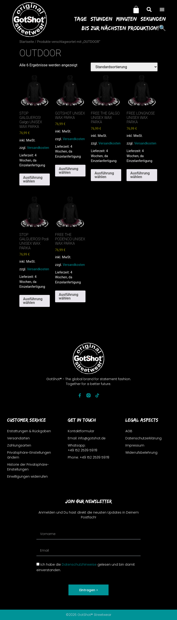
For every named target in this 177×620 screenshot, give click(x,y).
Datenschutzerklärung (143, 438)
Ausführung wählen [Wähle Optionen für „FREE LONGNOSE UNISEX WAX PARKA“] (140, 175)
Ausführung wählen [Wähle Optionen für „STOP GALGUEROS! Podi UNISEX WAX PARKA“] (32, 301)
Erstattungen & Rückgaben (29, 431)
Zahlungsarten (19, 445)
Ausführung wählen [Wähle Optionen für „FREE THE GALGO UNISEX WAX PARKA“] (104, 175)
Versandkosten (38, 148)
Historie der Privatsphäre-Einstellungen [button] (28, 467)
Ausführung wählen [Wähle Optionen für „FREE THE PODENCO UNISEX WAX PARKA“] (68, 296)
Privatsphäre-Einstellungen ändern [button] (29, 455)
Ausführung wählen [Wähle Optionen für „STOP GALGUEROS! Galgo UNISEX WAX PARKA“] (32, 179)
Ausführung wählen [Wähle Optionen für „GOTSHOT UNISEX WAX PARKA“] (68, 171)
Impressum (134, 445)
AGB (128, 431)
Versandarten (18, 438)
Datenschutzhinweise (79, 564)
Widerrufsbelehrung (141, 452)
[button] (162, 9)
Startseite (26, 42)
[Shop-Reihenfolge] (124, 66)
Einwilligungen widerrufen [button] (27, 476)
